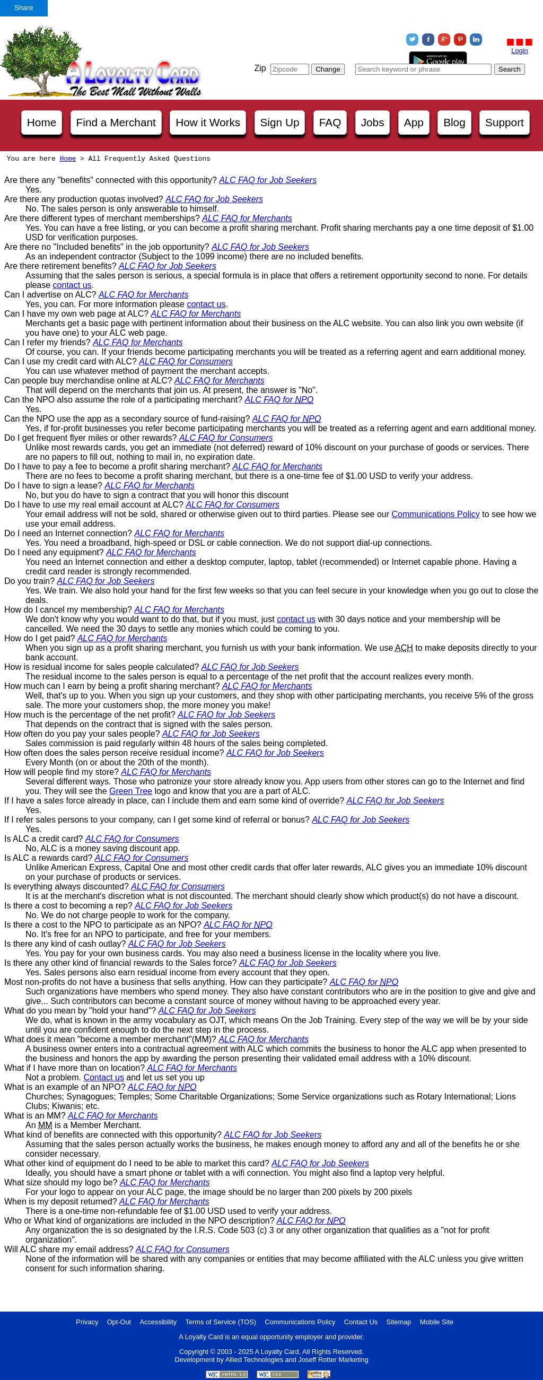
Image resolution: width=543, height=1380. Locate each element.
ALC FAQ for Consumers (186, 361)
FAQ (330, 122)
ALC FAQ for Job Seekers (268, 180)
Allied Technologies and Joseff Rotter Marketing (297, 1360)
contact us (72, 285)
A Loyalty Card (277, 1352)
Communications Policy (435, 514)
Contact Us (361, 1322)
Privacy (87, 1322)
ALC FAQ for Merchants (247, 218)
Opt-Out (119, 1322)
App (414, 122)
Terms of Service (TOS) (221, 1322)
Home (41, 122)
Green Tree (130, 791)
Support (504, 122)
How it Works (208, 122)
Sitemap (398, 1322)
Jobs (372, 122)
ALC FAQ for (279, 400)
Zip (260, 68)
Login (519, 51)
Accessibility (158, 1322)
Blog (454, 122)
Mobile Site (436, 1322)
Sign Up (280, 122)
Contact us (103, 1077)
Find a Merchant (116, 122)
